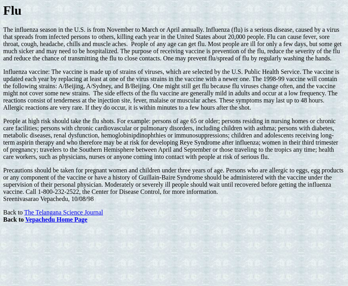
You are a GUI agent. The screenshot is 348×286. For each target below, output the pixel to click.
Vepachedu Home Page (56, 219)
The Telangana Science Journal (63, 212)
